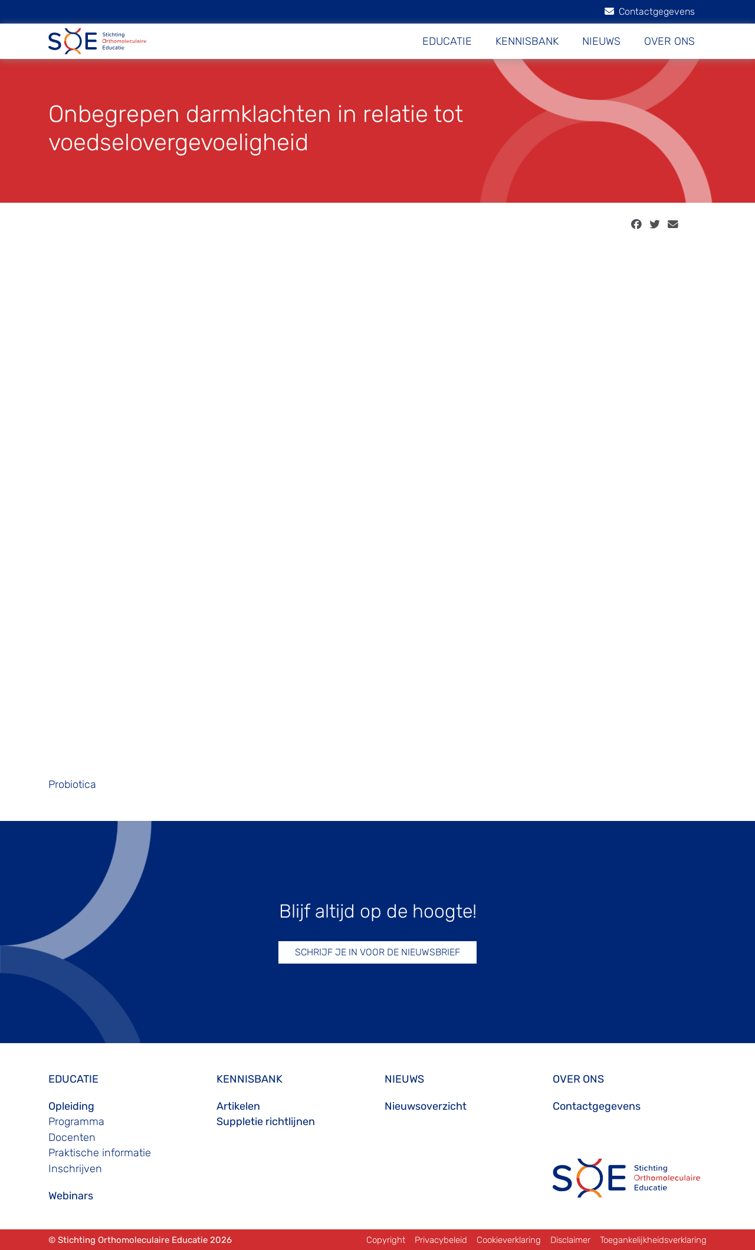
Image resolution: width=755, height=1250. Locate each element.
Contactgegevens (650, 11)
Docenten (72, 1137)
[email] (673, 224)
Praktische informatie (99, 1153)
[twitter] (654, 224)
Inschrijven (75, 1169)
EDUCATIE (447, 41)
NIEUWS (601, 41)
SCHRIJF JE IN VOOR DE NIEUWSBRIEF (377, 952)
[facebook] (636, 224)
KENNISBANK (527, 41)
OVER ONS (669, 41)
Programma (76, 1121)
